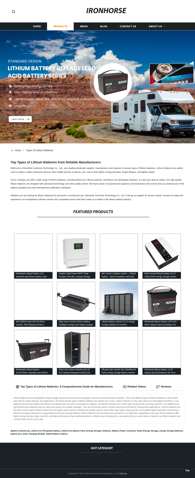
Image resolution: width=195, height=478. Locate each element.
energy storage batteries (171, 431)
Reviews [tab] (163, 387)
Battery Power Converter (124, 431)
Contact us (128, 26)
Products (60, 26)
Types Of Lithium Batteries (39, 150)
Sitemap (123, 473)
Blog (103, 26)
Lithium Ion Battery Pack (73, 431)
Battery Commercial (20, 431)
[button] (13, 12)
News (84, 26)
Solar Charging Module (34, 434)
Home (37, 26)
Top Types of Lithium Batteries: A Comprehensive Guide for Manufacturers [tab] (64, 387)
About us (155, 26)
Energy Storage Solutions (98, 431)
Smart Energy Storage (147, 431)
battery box (16, 434)
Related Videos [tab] (134, 387)
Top (187, 470)
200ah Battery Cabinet (56, 434)
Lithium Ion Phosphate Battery (45, 431)
